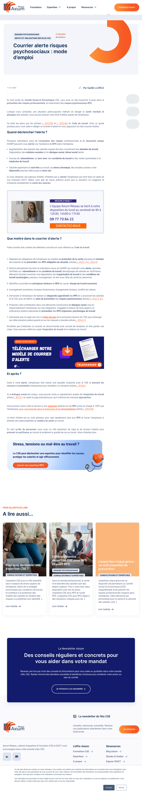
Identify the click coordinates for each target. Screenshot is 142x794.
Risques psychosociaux (27, 36)
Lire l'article (11, 609)
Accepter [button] (109, 788)
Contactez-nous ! (126, 7)
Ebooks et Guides (115, 759)
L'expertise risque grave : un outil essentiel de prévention (116, 568)
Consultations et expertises (22, 578)
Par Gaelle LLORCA (93, 90)
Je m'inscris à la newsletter (69, 691)
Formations (35, 7)
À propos (71, 7)
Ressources (89, 7)
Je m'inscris (129, 732)
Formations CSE (81, 754)
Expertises (54, 7)
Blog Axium (112, 754)
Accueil (5, 19)
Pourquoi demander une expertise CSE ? (23, 569)
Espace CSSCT (113, 764)
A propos (78, 764)
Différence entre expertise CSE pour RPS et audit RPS (69, 563)
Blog (17, 19)
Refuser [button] (121, 788)
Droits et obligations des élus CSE (33, 40)
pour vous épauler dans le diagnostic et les (47, 412)
